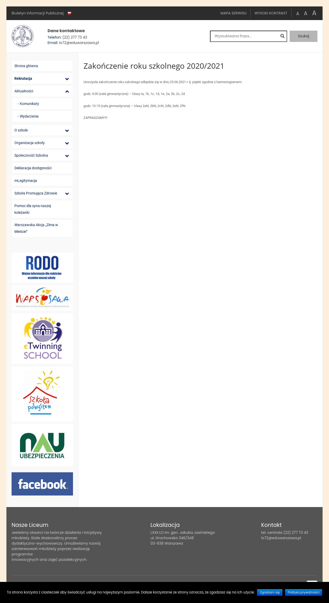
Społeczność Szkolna (31, 155)
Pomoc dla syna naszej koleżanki (32, 209)
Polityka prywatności (303, 592)
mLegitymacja (25, 181)
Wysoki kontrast (270, 13)
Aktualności (23, 91)
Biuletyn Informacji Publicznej (42, 13)
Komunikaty (29, 104)
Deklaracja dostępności (32, 168)
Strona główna (26, 66)
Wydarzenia (29, 116)
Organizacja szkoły (29, 143)
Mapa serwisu (233, 13)
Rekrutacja (23, 78)
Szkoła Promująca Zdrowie (35, 193)
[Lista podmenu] (67, 79)
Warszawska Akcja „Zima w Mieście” (36, 228)
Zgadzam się (270, 592)
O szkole (21, 130)
